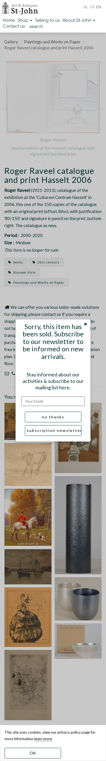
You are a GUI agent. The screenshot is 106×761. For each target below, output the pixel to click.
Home (9, 20)
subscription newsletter (54, 430)
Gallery (11, 41)
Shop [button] (25, 20)
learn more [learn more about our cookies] (43, 738)
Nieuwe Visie (22, 272)
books (15, 262)
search (36, 26)
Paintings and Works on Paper (52, 41)
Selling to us (47, 20)
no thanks (53, 416)
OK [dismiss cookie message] (33, 753)
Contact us (14, 26)
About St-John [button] (78, 20)
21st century (46, 262)
